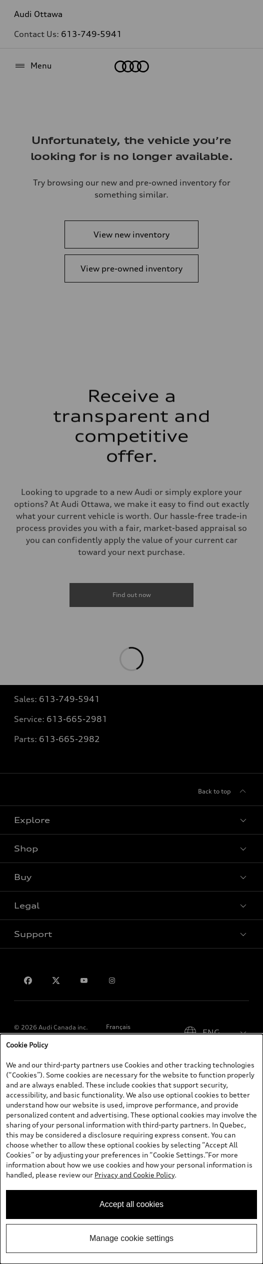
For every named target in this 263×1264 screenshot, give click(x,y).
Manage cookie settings (132, 1238)
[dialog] (131, 1149)
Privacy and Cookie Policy (134, 1174)
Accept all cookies (132, 1204)
